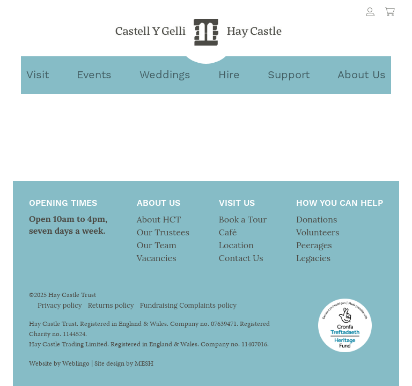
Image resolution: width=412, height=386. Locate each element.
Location (236, 245)
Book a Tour (243, 219)
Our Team (156, 245)
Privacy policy (60, 305)
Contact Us (241, 258)
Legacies (313, 258)
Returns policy (111, 305)
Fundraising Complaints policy (188, 305)
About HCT (159, 219)
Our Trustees (163, 232)
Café (228, 232)
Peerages (314, 245)
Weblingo (76, 363)
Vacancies (156, 258)
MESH (144, 363)
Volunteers (317, 232)
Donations (316, 219)
